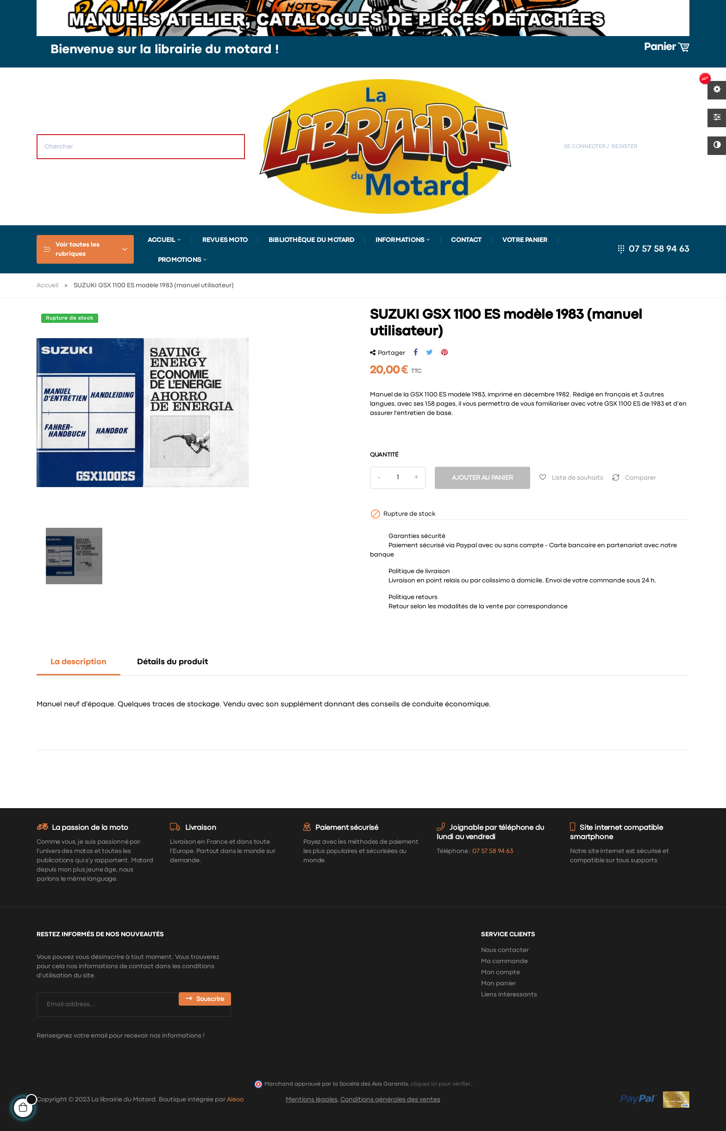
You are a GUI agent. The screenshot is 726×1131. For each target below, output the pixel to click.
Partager (415, 352)
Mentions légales (312, 1099)
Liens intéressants (509, 994)
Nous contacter (505, 950)
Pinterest (444, 352)
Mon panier (498, 983)
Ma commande (504, 961)
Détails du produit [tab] (172, 662)
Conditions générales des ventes (390, 1099)
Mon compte (500, 972)
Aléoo (235, 1099)
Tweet (429, 352)
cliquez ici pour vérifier (441, 1084)
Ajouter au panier (482, 478)
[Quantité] (398, 478)
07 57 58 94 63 (659, 249)
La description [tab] (78, 662)
